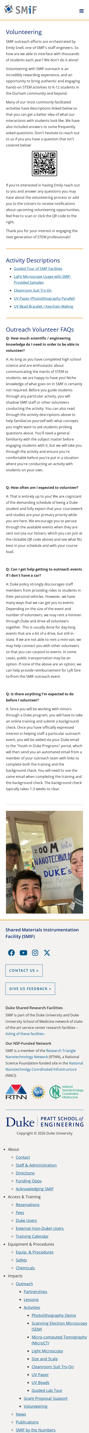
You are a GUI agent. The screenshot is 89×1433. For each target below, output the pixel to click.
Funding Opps (29, 1181)
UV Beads (40, 1382)
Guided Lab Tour (47, 1390)
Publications (27, 1422)
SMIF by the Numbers (36, 1430)
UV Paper (40, 1374)
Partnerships (35, 1291)
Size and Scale (45, 1358)
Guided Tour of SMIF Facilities (38, 268)
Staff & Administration (36, 1165)
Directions (25, 1173)
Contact (23, 1157)
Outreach (24, 1283)
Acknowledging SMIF (35, 1188)
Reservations (28, 1204)
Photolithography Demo (54, 1315)
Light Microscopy (47, 1350)
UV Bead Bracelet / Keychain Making (43, 306)
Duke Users (26, 1220)
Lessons (31, 1299)
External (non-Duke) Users (40, 1228)
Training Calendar (32, 1236)
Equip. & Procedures (35, 1252)
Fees (20, 1212)
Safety (21, 1260)
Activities (32, 1307)
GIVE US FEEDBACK (28, 988)
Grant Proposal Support (45, 1398)
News (21, 1414)
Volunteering (35, 1406)
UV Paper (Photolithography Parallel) (44, 298)
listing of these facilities (24, 1033)
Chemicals (25, 1267)
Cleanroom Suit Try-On (33, 290)
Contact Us (22, 970)
